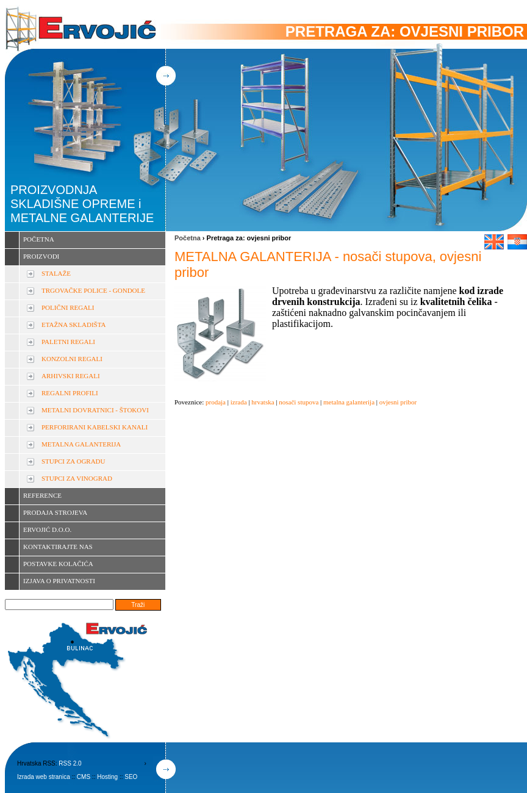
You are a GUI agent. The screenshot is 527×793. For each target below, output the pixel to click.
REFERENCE (42, 495)
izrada (239, 402)
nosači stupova (298, 402)
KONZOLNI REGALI (71, 358)
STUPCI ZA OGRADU (73, 461)
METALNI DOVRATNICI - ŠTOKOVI (95, 410)
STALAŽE (56, 273)
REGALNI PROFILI (69, 392)
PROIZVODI (41, 256)
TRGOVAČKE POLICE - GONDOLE (93, 290)
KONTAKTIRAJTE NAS (58, 546)
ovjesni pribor (398, 402)
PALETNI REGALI (68, 341)
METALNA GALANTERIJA (81, 444)
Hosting (107, 776)
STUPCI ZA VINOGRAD (76, 478)
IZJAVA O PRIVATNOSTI (59, 580)
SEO (130, 776)
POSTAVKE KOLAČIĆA (58, 563)
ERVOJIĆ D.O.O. (47, 529)
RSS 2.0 (70, 763)
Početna (187, 238)
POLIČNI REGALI (67, 307)
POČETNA (38, 239)
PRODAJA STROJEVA (55, 512)
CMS (83, 776)
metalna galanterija (349, 402)
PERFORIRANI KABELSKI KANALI (94, 427)
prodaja (216, 402)
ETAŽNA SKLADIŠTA (73, 324)
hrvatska (262, 402)
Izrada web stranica (43, 776)
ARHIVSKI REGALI (70, 375)
